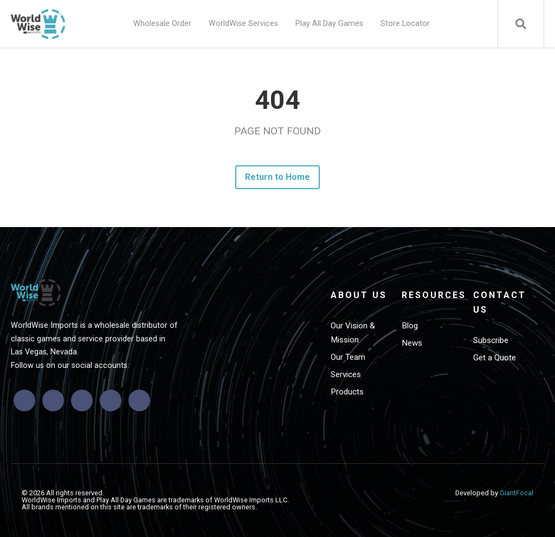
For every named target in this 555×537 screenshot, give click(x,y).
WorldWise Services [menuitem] (243, 23)
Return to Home (278, 177)
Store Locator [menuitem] (405, 23)
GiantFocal (516, 493)
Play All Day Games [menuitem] (329, 23)
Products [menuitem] (347, 392)
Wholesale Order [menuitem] (162, 23)
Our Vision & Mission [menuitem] (353, 333)
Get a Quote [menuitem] (494, 358)
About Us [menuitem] (359, 295)
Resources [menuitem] (433, 295)
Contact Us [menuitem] (499, 302)
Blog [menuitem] (410, 326)
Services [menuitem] (346, 374)
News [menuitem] (412, 343)
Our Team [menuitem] (348, 357)
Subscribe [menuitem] (490, 340)
